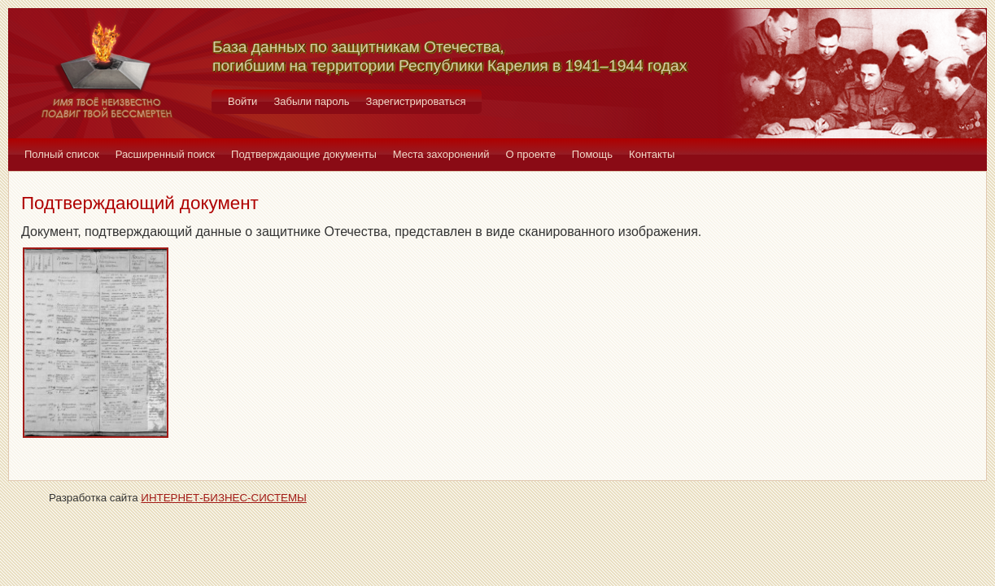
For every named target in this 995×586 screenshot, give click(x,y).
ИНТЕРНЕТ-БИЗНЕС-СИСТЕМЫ (224, 498)
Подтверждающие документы (304, 154)
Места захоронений (441, 154)
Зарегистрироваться (416, 101)
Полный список (61, 154)
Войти (242, 101)
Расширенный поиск (165, 154)
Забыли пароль (311, 101)
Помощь (592, 154)
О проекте (531, 154)
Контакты (651, 154)
